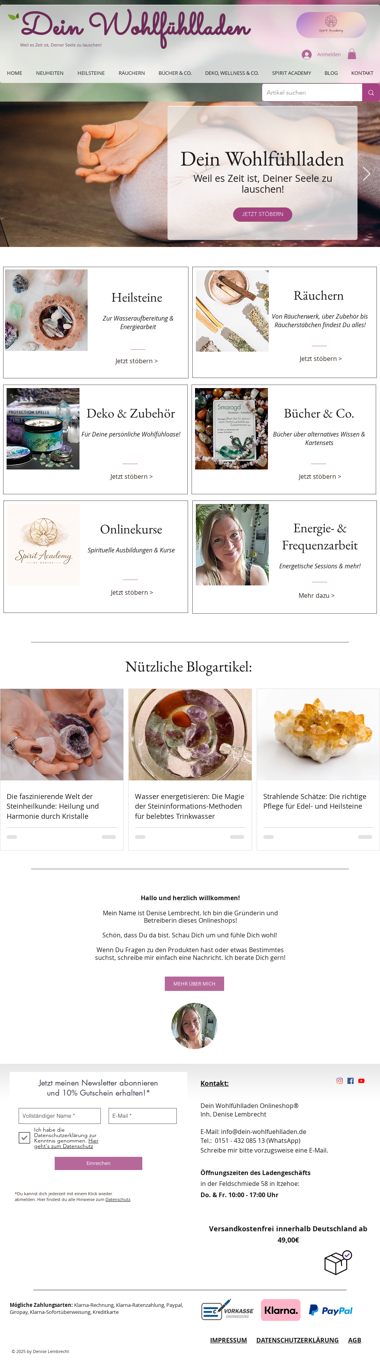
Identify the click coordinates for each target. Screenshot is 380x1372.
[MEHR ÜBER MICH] (194, 984)
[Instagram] (340, 1081)
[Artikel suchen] (306, 92)
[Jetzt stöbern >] (137, 361)
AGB (354, 1340)
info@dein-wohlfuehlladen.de (263, 1131)
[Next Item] (366, 174)
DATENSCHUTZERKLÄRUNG (297, 1340)
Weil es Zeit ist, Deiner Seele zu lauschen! (61, 45)
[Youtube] (361, 1081)
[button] (351, 53)
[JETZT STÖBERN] (262, 214)
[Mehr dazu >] (320, 595)
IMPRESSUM (228, 1340)
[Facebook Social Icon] (350, 1081)
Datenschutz (117, 1199)
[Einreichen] (98, 1163)
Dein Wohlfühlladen (134, 28)
